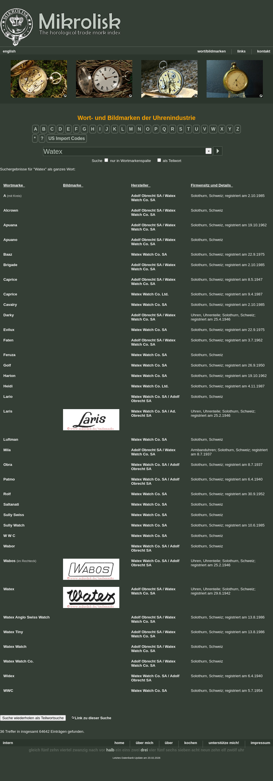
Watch (136, 200)
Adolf (135, 196)
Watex (170, 196)
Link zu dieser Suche (91, 718)
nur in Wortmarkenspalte (130, 161)
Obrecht (149, 196)
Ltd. (165, 294)
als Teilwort (172, 161)
